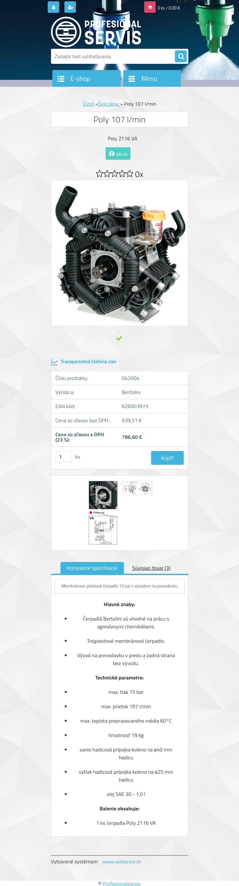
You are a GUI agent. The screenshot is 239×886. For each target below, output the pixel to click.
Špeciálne (109, 104)
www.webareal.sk (121, 861)
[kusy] (64, 456)
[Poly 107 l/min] (104, 481)
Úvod (88, 104)
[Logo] (96, 31)
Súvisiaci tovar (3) (151, 568)
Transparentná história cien (83, 362)
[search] (181, 56)
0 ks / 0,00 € (169, 8)
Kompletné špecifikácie (92, 568)
